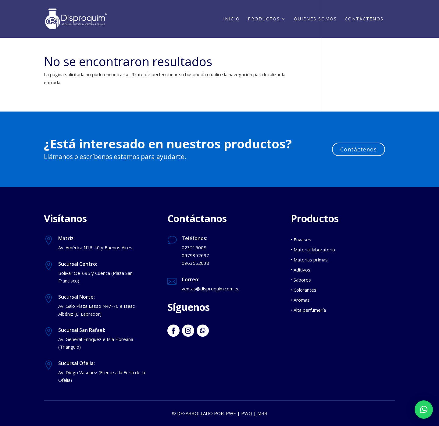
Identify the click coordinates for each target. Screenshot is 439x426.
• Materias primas (309, 260)
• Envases (301, 239)
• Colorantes (303, 290)
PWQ (246, 413)
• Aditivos (300, 270)
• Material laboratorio (313, 250)
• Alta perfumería (308, 310)
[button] (424, 409)
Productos (264, 19)
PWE (231, 413)
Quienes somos (315, 19)
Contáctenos (364, 19)
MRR (262, 413)
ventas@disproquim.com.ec (210, 289)
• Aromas (300, 300)
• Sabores (301, 280)
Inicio (231, 19)
